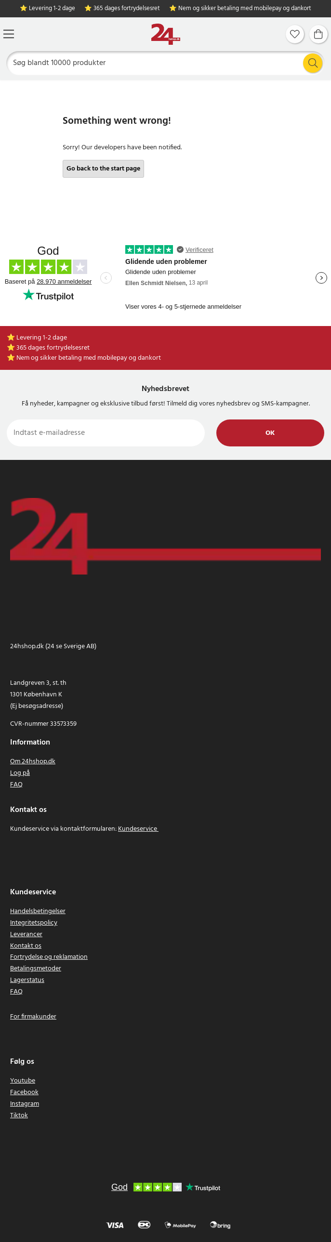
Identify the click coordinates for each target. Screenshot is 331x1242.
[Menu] (8, 34)
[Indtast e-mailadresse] (106, 432)
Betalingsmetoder (35, 968)
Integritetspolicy (33, 922)
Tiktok (19, 1115)
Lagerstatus (27, 980)
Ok (270, 433)
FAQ (16, 784)
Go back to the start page (103, 168)
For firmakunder (33, 1016)
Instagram (24, 1104)
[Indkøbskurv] (318, 34)
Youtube (22, 1080)
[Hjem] (165, 34)
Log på (20, 773)
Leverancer (26, 934)
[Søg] (165, 63)
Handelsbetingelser (38, 911)
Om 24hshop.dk (32, 761)
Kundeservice (137, 829)
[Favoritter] (295, 34)
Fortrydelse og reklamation (49, 957)
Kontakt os (25, 946)
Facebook (24, 1092)
